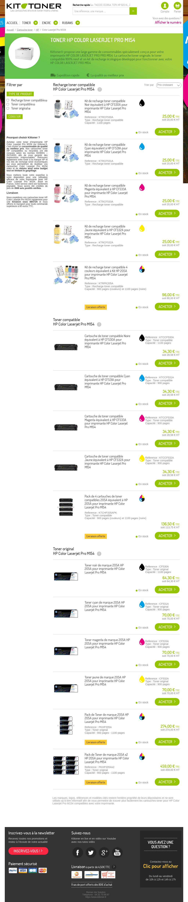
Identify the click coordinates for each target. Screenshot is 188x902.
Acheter (165, 131)
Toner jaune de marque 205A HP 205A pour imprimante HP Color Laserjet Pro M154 (105, 681)
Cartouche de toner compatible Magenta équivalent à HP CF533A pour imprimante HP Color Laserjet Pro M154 (106, 421)
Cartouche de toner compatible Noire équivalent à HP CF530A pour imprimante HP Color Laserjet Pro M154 (107, 341)
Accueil (12, 23)
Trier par (149, 85)
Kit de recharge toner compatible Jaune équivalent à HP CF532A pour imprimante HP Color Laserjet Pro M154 (107, 231)
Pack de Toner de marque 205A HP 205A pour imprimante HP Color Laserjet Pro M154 (107, 718)
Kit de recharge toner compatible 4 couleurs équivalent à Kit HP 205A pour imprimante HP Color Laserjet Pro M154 (106, 272)
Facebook (77, 852)
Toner (27, 23)
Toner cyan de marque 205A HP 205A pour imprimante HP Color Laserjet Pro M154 (105, 606)
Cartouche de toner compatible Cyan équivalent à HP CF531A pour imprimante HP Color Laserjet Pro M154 (107, 381)
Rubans (68, 23)
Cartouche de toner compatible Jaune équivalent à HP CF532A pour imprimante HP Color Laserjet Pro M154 (107, 461)
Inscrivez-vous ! (27, 851)
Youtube (117, 852)
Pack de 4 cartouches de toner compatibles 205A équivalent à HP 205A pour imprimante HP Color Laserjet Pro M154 (106, 501)
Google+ (104, 852)
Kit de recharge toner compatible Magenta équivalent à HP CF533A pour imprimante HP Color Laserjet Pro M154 (106, 190)
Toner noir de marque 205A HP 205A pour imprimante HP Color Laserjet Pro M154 (105, 569)
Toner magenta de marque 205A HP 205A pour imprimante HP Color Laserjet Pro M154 (107, 643)
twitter (91, 852)
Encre (47, 23)
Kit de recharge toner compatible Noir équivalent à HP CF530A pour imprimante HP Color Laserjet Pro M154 (106, 106)
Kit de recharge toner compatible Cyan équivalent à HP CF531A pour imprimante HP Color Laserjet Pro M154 (106, 149)
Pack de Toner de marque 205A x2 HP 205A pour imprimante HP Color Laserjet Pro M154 (107, 758)
